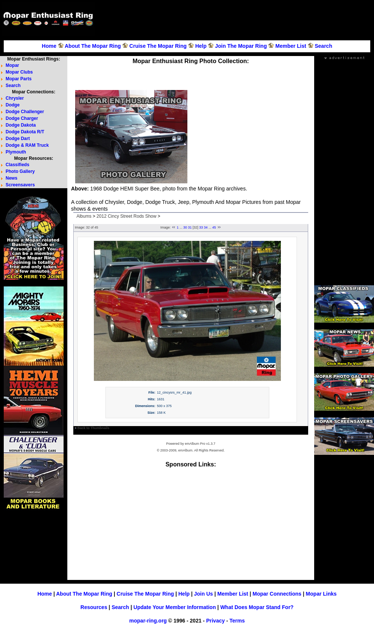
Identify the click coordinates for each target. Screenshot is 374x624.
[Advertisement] (347, 25)
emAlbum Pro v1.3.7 (200, 444)
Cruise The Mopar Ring (158, 46)
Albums (83, 216)
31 (189, 227)
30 (185, 227)
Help (200, 46)
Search (323, 46)
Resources (93, 607)
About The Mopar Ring (93, 46)
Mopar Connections (276, 594)
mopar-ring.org (148, 621)
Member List (290, 46)
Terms (237, 621)
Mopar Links (321, 594)
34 (206, 227)
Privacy (215, 621)
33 (201, 227)
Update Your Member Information (175, 607)
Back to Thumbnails (93, 428)
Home (49, 46)
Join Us (203, 594)
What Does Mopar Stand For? (257, 607)
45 (214, 227)
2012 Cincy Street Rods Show (126, 216)
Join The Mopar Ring (241, 46)
